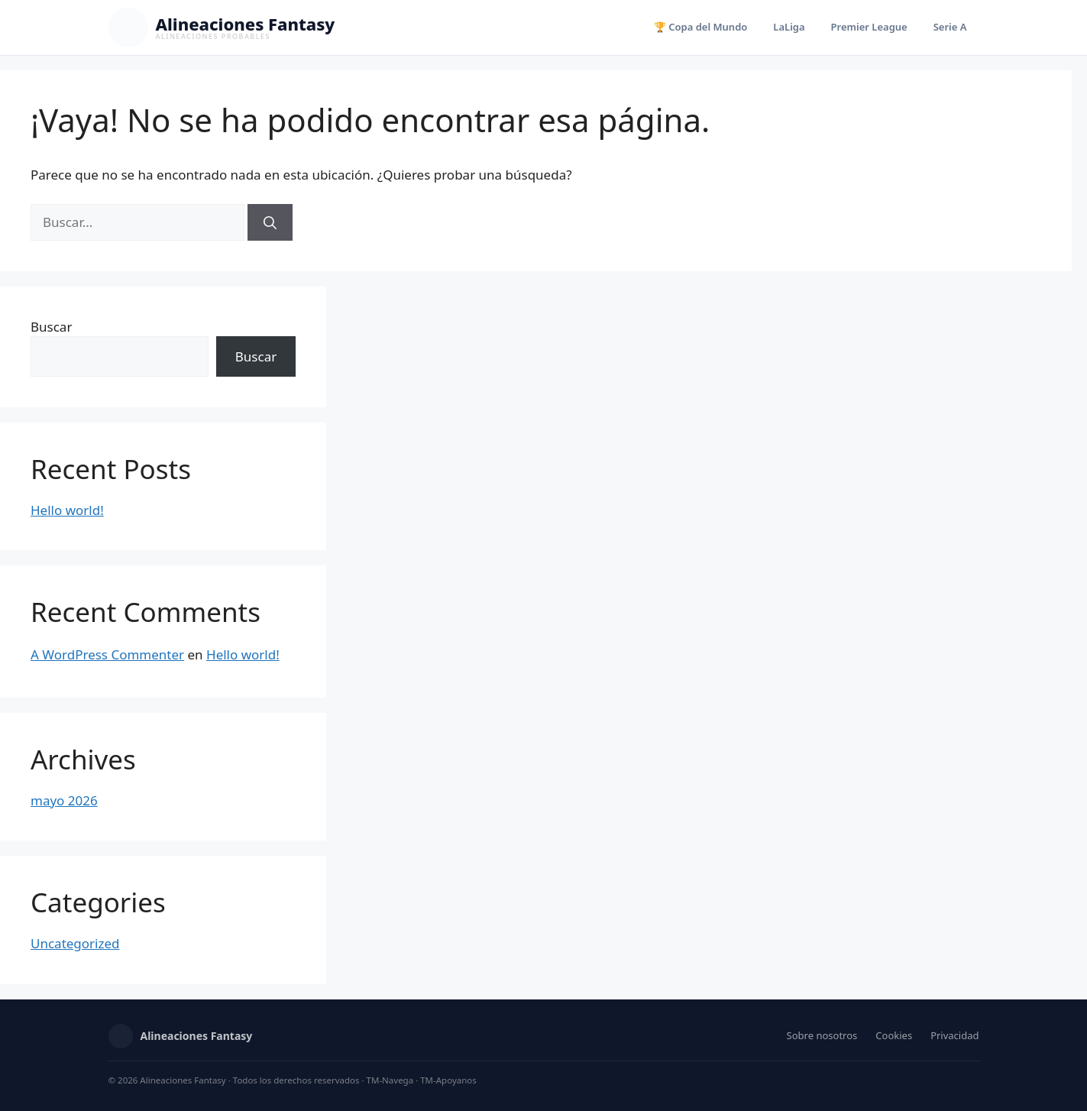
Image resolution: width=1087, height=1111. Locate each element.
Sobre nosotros (822, 1035)
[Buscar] (270, 222)
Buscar (51, 326)
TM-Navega (390, 1080)
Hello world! (67, 510)
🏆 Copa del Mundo (700, 27)
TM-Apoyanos (448, 1080)
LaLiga (788, 27)
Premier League (869, 27)
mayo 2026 (64, 800)
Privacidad (954, 1035)
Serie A (950, 27)
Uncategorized (75, 943)
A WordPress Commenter (107, 654)
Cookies (893, 1035)
